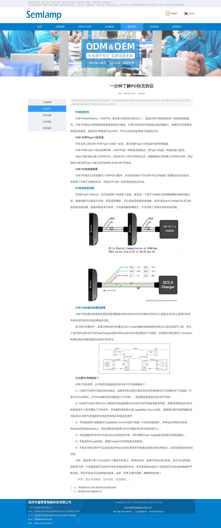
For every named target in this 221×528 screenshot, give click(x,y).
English (171, 13)
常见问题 (47, 115)
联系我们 (177, 26)
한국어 (189, 13)
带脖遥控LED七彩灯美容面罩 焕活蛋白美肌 (97, 487)
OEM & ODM (84, 26)
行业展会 (47, 121)
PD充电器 (162, 143)
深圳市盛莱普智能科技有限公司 (138, 508)
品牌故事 (60, 26)
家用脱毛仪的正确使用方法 (90, 491)
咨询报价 (154, 26)
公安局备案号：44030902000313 (149, 512)
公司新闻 (47, 102)
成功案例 (109, 26)
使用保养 (47, 128)
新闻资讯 (131, 26)
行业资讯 (47, 108)
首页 (40, 26)
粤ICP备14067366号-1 (123, 512)
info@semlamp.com (43, 519)
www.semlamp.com (43, 523)
